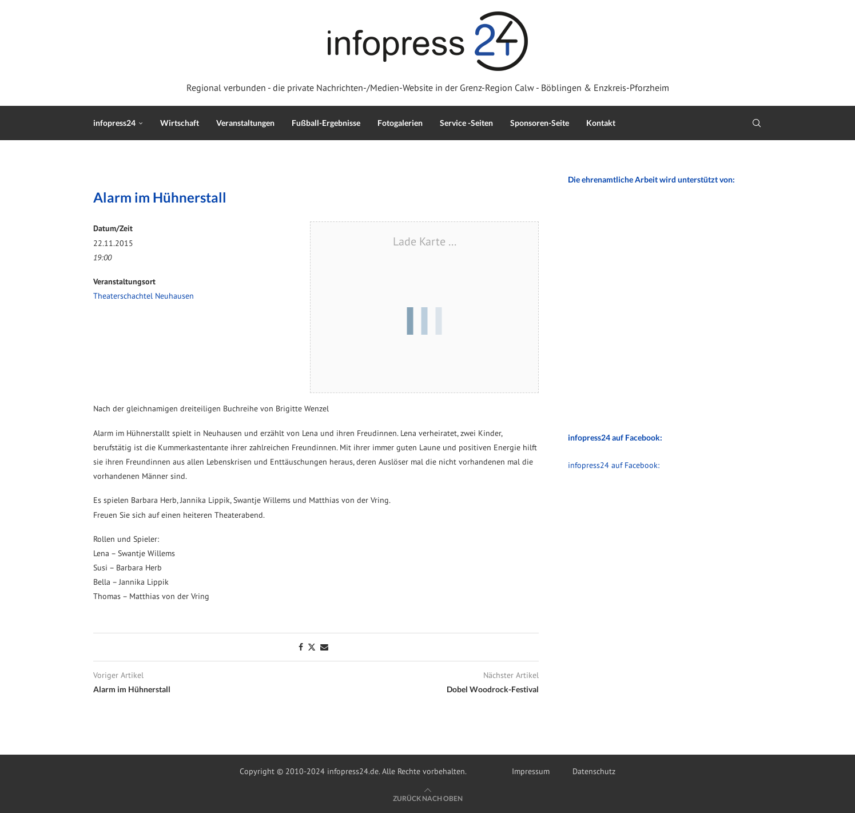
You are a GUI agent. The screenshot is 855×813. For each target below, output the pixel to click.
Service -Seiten (466, 123)
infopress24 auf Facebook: (613, 465)
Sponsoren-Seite (539, 123)
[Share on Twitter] (312, 647)
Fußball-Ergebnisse (326, 123)
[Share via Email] (324, 647)
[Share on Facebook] (301, 647)
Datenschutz (593, 771)
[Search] (756, 123)
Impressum (531, 771)
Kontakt (600, 123)
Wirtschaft (179, 123)
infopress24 (114, 123)
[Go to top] (428, 798)
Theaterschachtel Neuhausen (143, 296)
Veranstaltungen (245, 123)
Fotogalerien (400, 123)
